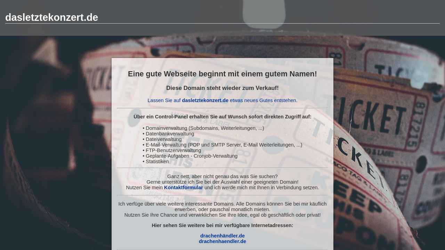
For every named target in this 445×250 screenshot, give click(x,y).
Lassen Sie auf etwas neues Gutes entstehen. (222, 100)
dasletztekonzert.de (51, 17)
